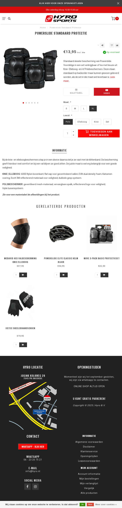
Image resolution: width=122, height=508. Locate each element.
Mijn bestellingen (89, 478)
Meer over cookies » (106, 504)
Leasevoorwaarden (89, 461)
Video (107, 91)
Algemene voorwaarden (89, 442)
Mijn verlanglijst (89, 483)
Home (43, 28)
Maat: (67, 102)
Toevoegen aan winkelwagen (98, 133)
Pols (68, 122)
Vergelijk (89, 488)
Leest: (67, 115)
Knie (96, 122)
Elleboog (82, 122)
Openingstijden (89, 456)
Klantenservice (89, 451)
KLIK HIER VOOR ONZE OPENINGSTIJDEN (61, 3)
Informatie (59, 150)
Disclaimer (89, 446)
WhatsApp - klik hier (33, 446)
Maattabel (76, 91)
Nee (90, 504)
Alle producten (89, 493)
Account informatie (89, 474)
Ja (82, 504)
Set (107, 122)
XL (93, 108)
